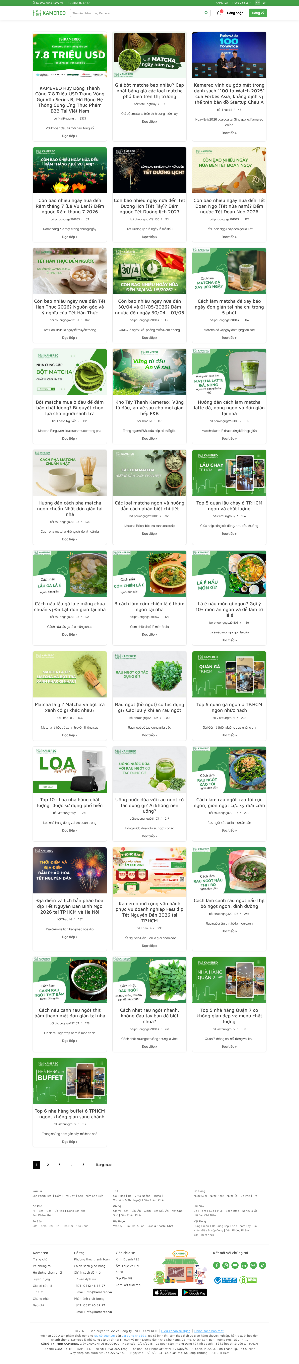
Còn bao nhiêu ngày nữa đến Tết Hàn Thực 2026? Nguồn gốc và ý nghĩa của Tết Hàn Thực (70, 307)
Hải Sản (199, 1209)
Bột (41, 1214)
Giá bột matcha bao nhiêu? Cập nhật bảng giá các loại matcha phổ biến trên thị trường (149, 90)
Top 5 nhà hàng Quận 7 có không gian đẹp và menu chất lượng (229, 1018)
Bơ (57, 1229)
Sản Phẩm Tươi (42, 1199)
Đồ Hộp (59, 1214)
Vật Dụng (200, 1224)
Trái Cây (69, 1199)
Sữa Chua (82, 1229)
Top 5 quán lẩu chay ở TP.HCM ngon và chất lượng (229, 507)
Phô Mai (68, 1229)
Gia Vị (117, 1209)
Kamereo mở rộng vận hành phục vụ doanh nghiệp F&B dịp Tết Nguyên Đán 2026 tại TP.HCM (150, 914)
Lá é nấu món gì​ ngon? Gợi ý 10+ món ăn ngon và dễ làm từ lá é (229, 610)
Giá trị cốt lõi (42, 1289)
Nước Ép (232, 1199)
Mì (33, 1214)
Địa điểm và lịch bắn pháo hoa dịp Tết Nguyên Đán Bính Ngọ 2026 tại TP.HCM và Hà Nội (69, 908)
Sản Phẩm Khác (154, 1203)
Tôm (203, 1214)
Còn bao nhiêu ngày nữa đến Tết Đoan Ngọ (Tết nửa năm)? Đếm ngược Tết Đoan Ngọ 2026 (229, 206)
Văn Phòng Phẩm (237, 1233)
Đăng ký (258, 13)
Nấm (58, 1199)
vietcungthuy (147, 104)
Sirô (115, 1218)
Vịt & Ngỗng (142, 1199)
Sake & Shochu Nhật (160, 1229)
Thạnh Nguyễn (67, 422)
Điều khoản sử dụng (175, 1334)
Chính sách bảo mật (209, 1334)
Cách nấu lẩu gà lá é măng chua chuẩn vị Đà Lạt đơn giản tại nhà (70, 608)
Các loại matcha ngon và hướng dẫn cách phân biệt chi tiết (149, 507)
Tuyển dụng (41, 1282)
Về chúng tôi (42, 1269)
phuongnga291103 (67, 220)
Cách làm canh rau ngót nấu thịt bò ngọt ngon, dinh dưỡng (229, 905)
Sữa (34, 1229)
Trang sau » (104, 1168)
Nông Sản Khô (76, 1214)
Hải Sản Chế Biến (205, 1218)
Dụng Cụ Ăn (201, 1229)
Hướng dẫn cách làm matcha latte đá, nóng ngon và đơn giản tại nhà (229, 408)
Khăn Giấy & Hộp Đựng (208, 1233)
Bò (130, 1199)
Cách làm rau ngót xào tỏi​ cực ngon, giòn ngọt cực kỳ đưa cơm (229, 804)
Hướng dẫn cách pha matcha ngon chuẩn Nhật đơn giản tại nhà (69, 509)
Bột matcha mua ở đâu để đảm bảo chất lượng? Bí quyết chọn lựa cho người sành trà (69, 408)
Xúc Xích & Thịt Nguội (127, 1203)
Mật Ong (177, 1214)
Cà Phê (245, 1199)
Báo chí (38, 1309)
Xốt (126, 1214)
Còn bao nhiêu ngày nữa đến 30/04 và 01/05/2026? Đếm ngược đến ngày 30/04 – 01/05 (149, 307)
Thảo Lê (227, 110)
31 (84, 1168)
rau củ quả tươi (104, 1339)
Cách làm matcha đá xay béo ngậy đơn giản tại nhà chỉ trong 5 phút (229, 307)
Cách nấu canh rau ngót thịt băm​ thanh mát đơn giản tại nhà (69, 1015)
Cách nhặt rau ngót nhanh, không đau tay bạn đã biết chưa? (149, 1018)
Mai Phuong (66, 119)
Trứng (157, 1199)
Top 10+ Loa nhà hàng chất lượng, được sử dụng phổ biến (70, 804)
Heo (122, 1199)
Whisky (118, 1229)
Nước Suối (200, 1199)
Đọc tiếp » (68, 138)
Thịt (115, 1194)
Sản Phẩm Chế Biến (91, 1199)
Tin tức (38, 1295)
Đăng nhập (235, 13)
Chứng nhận (41, 1302)
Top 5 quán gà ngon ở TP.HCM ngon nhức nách (229, 709)
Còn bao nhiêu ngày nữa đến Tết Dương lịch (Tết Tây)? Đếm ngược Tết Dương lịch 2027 (149, 206)
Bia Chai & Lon (135, 1229)
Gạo (48, 1214)
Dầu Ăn (136, 1214)
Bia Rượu (119, 1224)
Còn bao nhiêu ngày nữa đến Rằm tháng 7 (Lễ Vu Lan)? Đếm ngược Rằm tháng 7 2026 (69, 206)
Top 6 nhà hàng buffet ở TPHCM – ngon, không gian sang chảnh (70, 1117)
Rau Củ (37, 1194)
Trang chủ (40, 1263)
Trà (255, 1199)
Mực (219, 1214)
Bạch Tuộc (232, 1214)
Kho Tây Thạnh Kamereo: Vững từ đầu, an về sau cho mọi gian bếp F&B (149, 408)
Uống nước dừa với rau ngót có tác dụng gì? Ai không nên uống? (149, 807)
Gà (115, 1199)
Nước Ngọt (217, 1199)
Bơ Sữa (37, 1224)
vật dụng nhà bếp (134, 1339)
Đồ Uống (199, 1194)
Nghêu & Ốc (249, 1214)
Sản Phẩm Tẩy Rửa (244, 1229)
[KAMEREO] (49, 13)
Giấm (147, 1214)
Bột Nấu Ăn (161, 1214)
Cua (211, 1214)
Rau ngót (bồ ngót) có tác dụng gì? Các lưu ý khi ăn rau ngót (149, 709)
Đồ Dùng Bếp (220, 1229)
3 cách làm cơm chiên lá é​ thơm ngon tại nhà (149, 608)
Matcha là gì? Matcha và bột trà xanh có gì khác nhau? (70, 709)
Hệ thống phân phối (47, 1276)
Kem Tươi (47, 1229)
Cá (195, 1214)
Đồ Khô (37, 1209)
